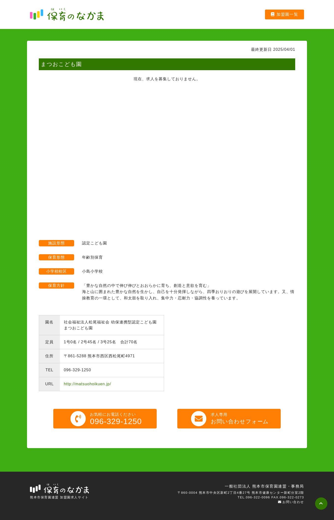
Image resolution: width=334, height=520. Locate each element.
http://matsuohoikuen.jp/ (87, 384)
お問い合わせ (291, 502)
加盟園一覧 (284, 14)
